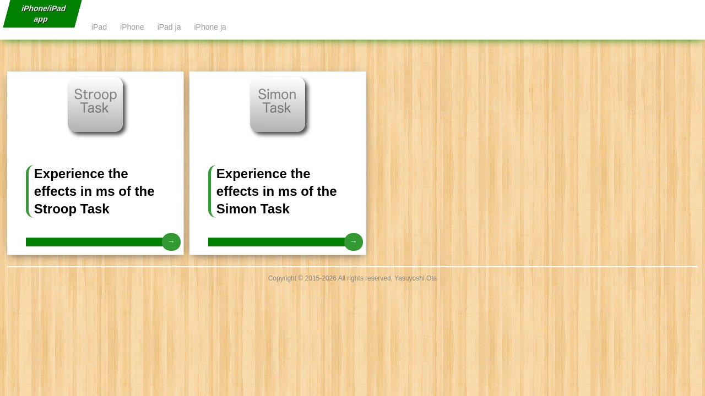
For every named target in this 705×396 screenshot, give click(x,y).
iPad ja (169, 27)
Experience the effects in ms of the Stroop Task (94, 191)
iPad (99, 27)
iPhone (132, 27)
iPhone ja (210, 27)
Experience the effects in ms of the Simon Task (276, 191)
